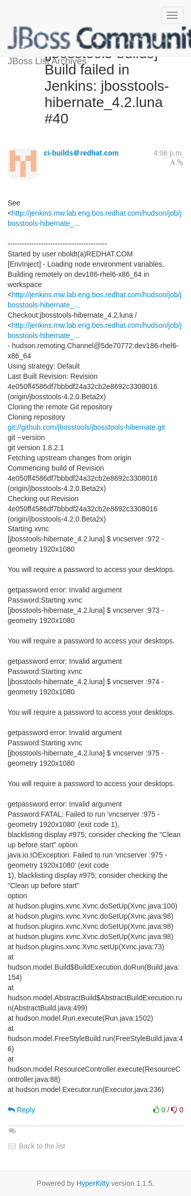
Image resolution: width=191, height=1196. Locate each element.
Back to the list (36, 1146)
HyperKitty (93, 1183)
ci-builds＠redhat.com (81, 153)
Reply (21, 1110)
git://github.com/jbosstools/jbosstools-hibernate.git (86, 427)
